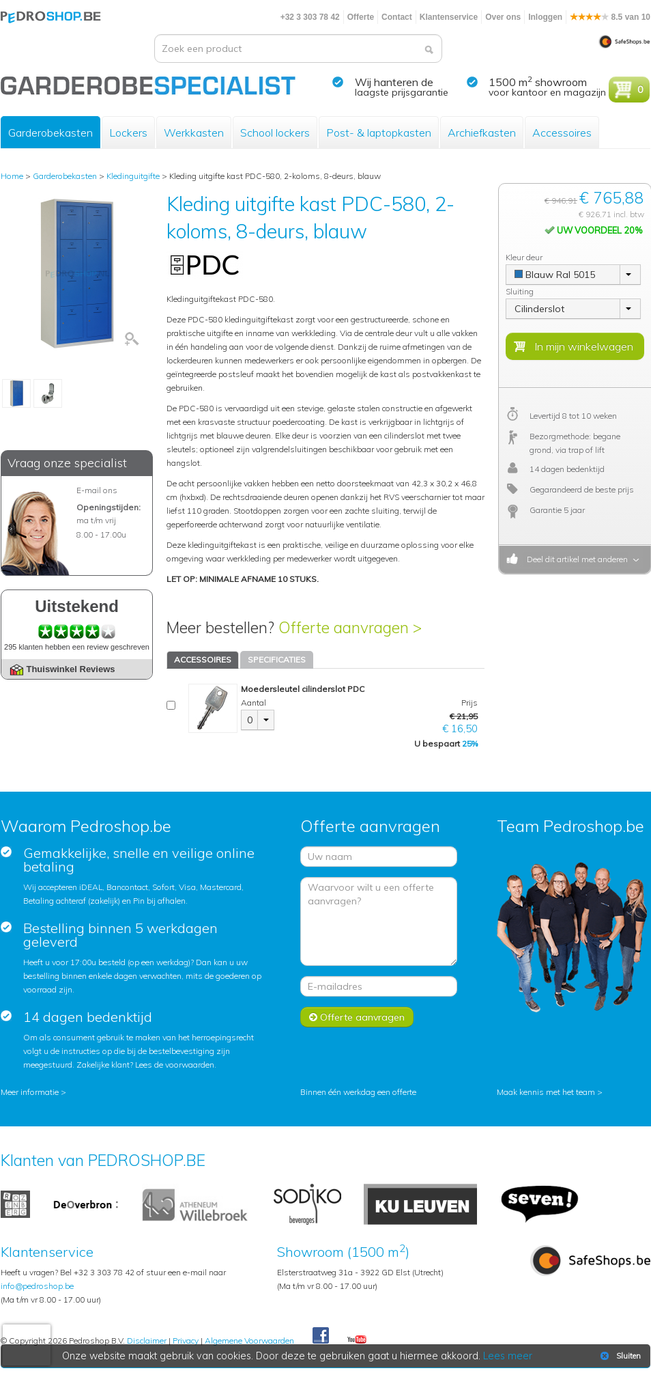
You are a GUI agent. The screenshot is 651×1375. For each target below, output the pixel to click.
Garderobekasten (50, 132)
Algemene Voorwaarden (249, 1340)
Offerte (360, 17)
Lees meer (507, 1356)
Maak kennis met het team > (550, 1092)
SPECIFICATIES (277, 659)
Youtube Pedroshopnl (356, 1340)
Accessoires (562, 132)
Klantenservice (449, 17)
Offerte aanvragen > (350, 627)
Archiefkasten (482, 132)
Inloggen (545, 17)
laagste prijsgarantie (401, 92)
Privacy (186, 1340)
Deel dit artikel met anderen (575, 559)
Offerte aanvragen (357, 1017)
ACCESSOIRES (202, 659)
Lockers (128, 132)
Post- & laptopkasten (378, 132)
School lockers (275, 132)
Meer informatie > (33, 1092)
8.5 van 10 (610, 17)
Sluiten (619, 1356)
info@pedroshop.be (37, 1286)
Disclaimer (147, 1340)
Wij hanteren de (394, 82)
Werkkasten (194, 132)
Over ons (503, 17)
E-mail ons (96, 490)
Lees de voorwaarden (174, 1064)
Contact (396, 17)
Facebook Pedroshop (321, 1336)
